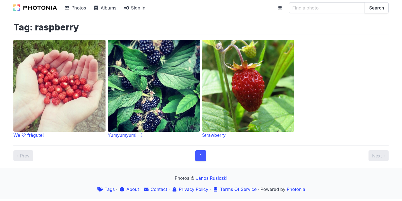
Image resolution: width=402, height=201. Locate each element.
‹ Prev (23, 156)
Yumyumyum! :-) (154, 89)
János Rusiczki (212, 178)
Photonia (296, 189)
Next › (378, 156)
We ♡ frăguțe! (59, 89)
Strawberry (248, 89)
